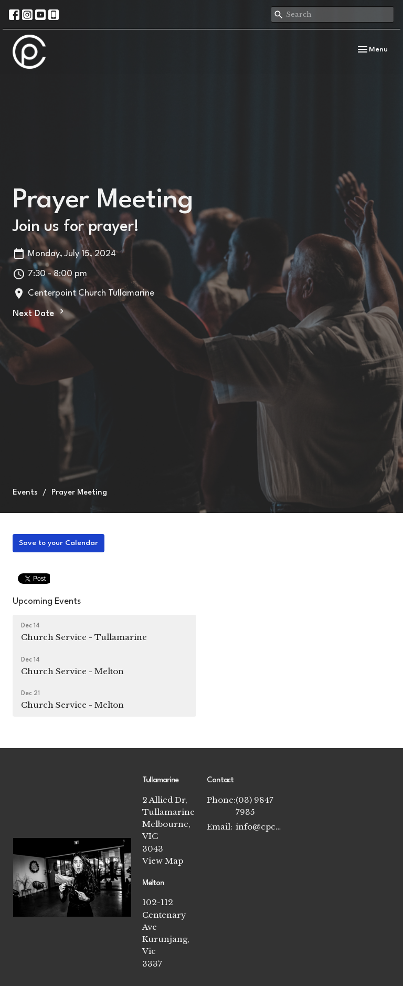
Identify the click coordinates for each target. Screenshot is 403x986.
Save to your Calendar (58, 543)
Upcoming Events (47, 601)
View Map (162, 861)
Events (25, 493)
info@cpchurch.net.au (259, 827)
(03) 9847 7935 (254, 806)
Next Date (40, 312)
